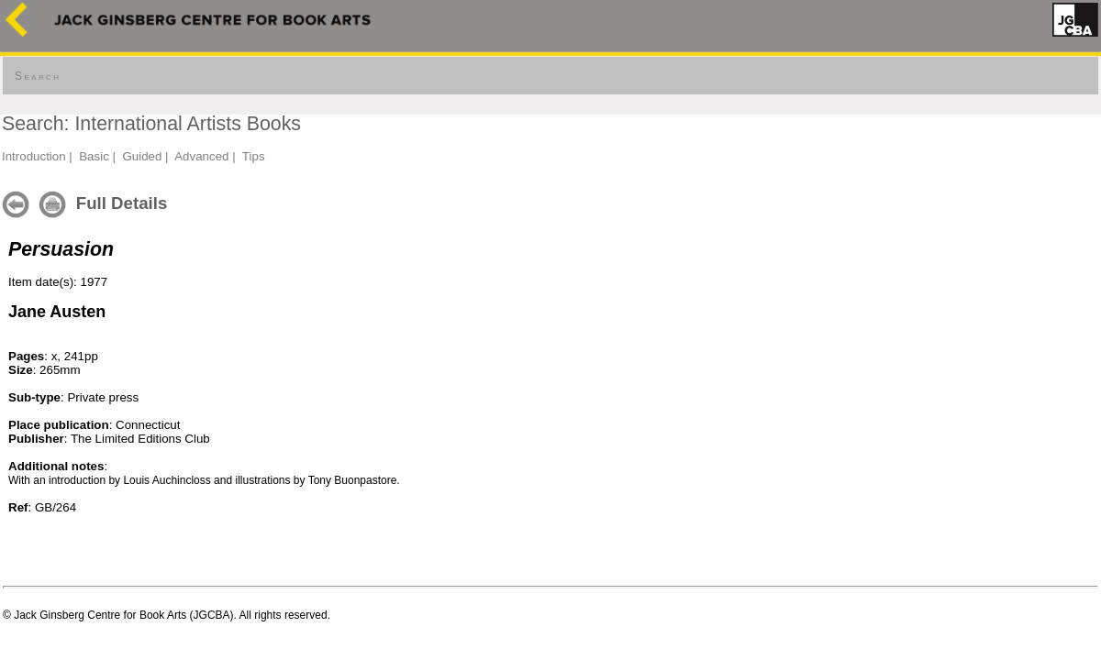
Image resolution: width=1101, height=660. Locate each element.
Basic (94, 156)
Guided (141, 156)
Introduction (34, 156)
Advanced (201, 156)
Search (38, 76)
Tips (253, 156)
